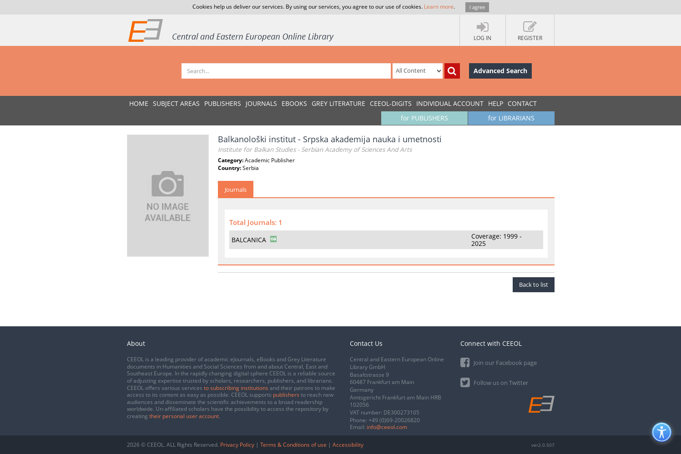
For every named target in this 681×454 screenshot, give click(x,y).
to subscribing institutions (236, 388)
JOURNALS (261, 103)
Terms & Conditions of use (293, 445)
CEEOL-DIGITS (391, 103)
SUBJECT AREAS (176, 103)
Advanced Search (500, 70)
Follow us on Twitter (494, 382)
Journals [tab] (236, 189)
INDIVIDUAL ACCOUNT (450, 103)
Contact (522, 103)
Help (495, 103)
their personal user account (184, 416)
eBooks (294, 103)
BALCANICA (249, 239)
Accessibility (348, 445)
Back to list (533, 284)
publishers (286, 395)
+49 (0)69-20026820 (394, 420)
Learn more (439, 6)
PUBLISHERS (222, 103)
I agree (477, 7)
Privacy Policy (237, 445)
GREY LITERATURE (338, 103)
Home (138, 103)
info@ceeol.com (387, 427)
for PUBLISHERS (424, 118)
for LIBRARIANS (511, 118)
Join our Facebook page (498, 362)
